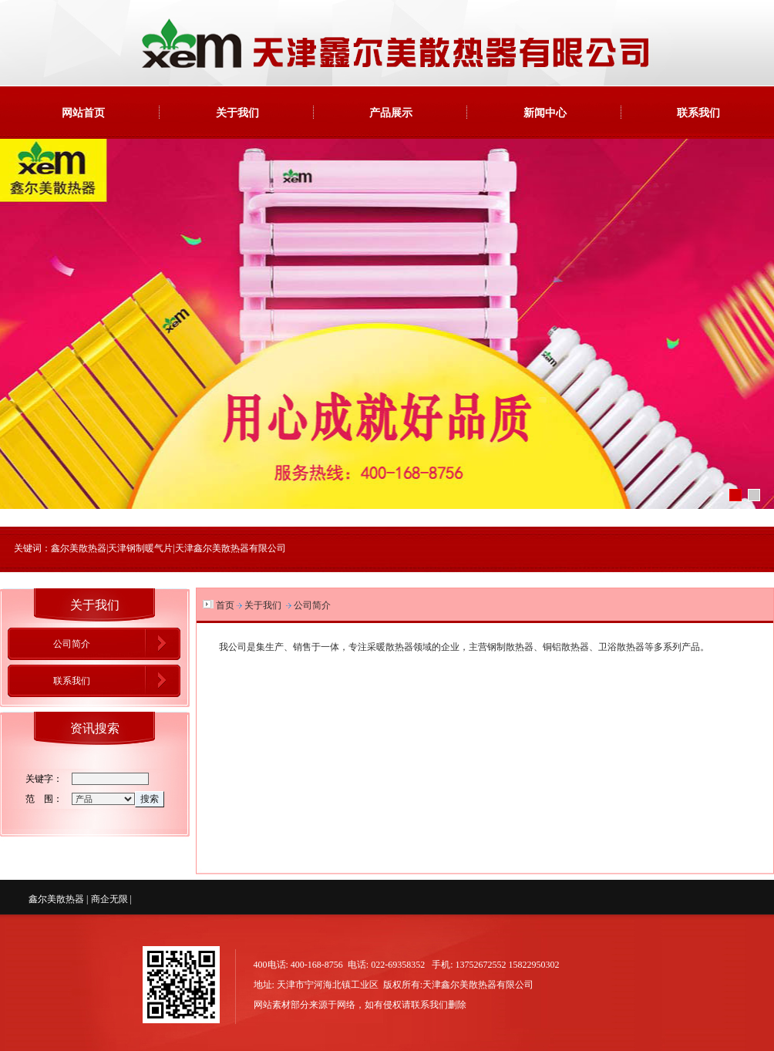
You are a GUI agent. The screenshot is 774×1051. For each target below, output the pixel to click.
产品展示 (390, 112)
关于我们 (237, 112)
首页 (225, 605)
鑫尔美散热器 (56, 899)
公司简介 (71, 643)
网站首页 (83, 112)
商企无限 (109, 899)
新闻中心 (545, 112)
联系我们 (698, 112)
